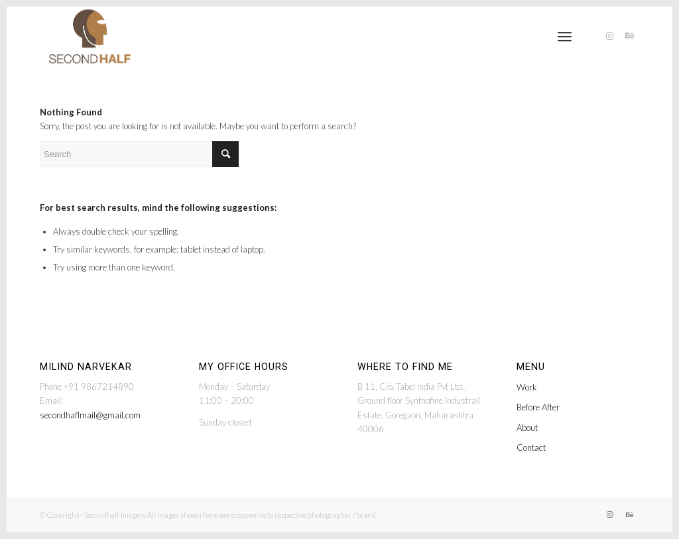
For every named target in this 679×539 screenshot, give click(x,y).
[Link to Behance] (629, 36)
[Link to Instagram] (609, 36)
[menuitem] (565, 36)
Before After (538, 407)
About (527, 427)
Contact (531, 447)
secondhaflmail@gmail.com (90, 415)
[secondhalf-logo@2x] (90, 36)
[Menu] (565, 36)
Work (527, 387)
